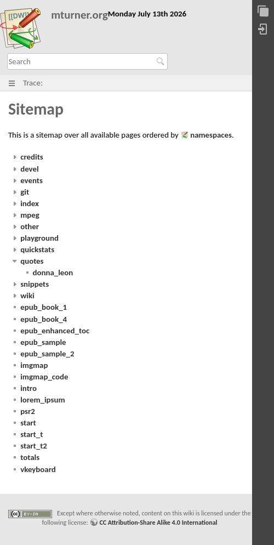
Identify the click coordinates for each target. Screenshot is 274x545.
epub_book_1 (43, 307)
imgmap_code (44, 377)
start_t (31, 434)
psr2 (27, 411)
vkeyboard (38, 469)
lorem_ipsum (42, 400)
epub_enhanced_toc (54, 331)
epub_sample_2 (47, 354)
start (28, 423)
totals (29, 457)
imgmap (34, 365)
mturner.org (79, 15)
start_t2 (33, 446)
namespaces (211, 135)
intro (28, 388)
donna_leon (53, 272)
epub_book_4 (43, 319)
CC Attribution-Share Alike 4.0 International (158, 522)
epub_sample (43, 342)
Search (162, 61)
